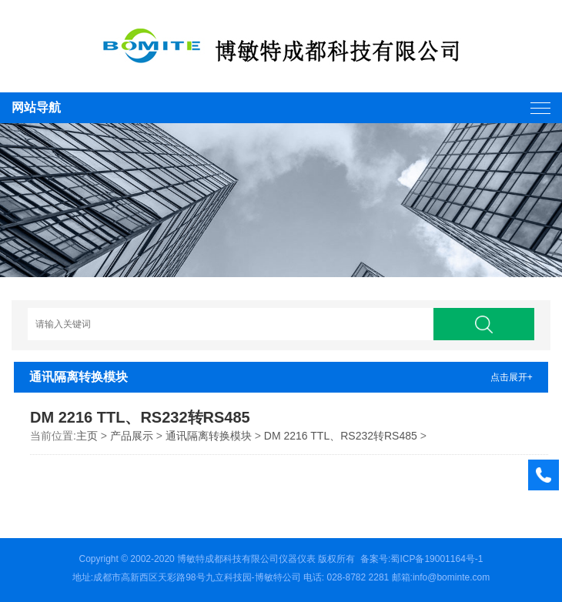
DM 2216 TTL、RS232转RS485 (340, 436)
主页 (87, 436)
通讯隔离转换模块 (209, 436)
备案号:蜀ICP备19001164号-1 (421, 559)
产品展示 (131, 436)
